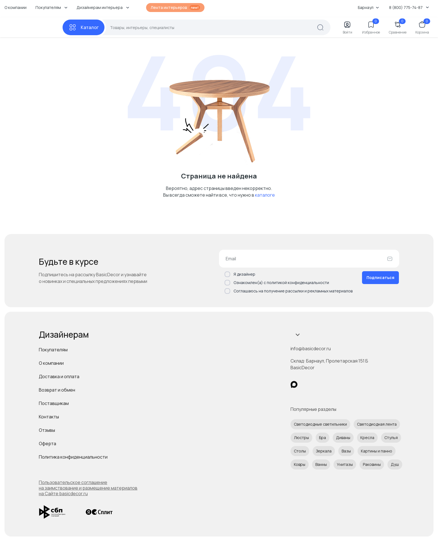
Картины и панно (376, 451)
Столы (300, 451)
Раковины (372, 464)
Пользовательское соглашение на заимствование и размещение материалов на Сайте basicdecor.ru (88, 488)
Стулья (391, 437)
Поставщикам (54, 403)
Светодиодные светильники (320, 424)
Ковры (299, 464)
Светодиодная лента (377, 424)
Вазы (346, 451)
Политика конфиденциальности (73, 457)
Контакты (49, 417)
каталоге (265, 195)
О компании (15, 7)
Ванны (321, 464)
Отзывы (47, 430)
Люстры (301, 437)
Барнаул (368, 7)
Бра (322, 437)
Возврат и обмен (57, 390)
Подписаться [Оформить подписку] (380, 277)
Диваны (343, 437)
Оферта (47, 443)
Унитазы (345, 464)
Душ (395, 464)
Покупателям (53, 350)
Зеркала (324, 451)
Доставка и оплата (59, 376)
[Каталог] (83, 27)
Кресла (367, 437)
